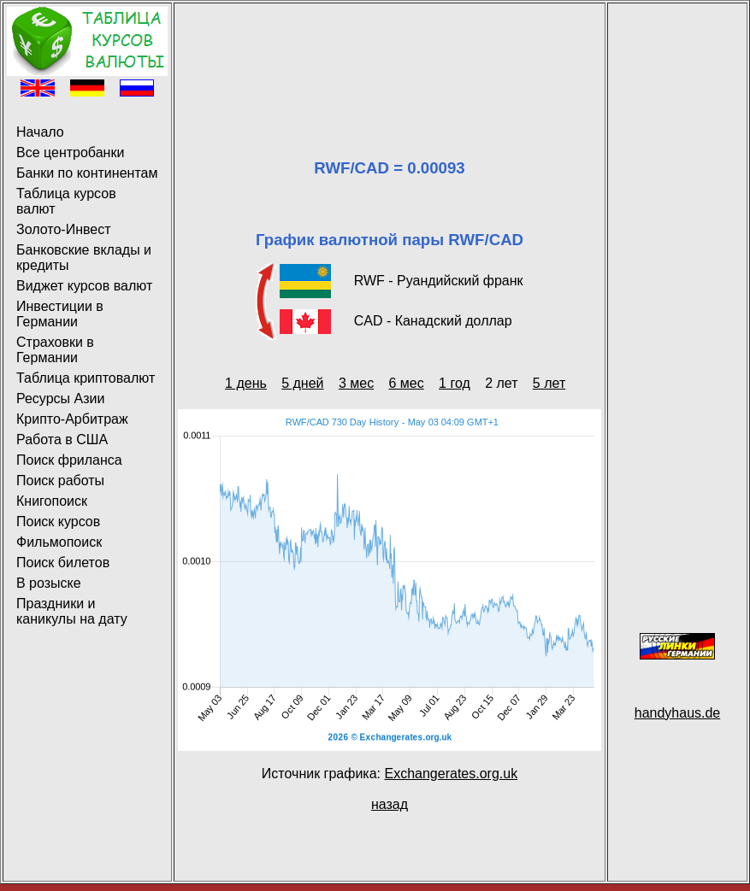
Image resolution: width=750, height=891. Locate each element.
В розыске (48, 583)
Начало (40, 132)
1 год (454, 383)
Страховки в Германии (55, 350)
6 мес (405, 383)
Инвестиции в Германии (59, 314)
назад (389, 804)
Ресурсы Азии (60, 398)
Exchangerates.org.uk (450, 773)
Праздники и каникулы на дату (71, 611)
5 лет (549, 383)
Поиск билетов (62, 562)
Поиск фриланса (69, 460)
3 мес (356, 383)
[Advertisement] (389, 60)
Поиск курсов (58, 521)
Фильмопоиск (59, 542)
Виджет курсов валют (84, 285)
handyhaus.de (678, 713)
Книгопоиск (51, 501)
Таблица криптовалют (85, 378)
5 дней (302, 383)
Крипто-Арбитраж (72, 419)
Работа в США (62, 439)
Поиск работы (60, 480)
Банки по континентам (86, 173)
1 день (246, 383)
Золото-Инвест (63, 229)
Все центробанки (70, 152)
